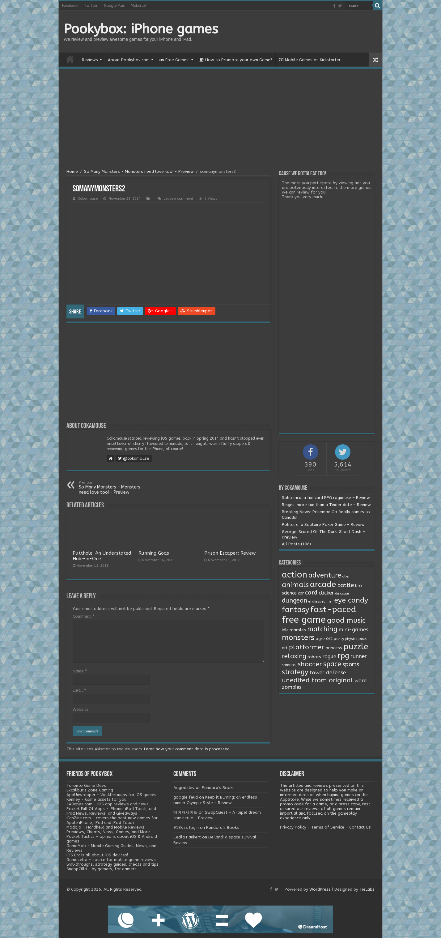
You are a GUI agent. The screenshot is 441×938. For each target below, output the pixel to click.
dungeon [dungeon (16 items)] (294, 600)
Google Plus (114, 5)
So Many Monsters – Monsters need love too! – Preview (110, 487)
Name (80, 671)
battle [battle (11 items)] (345, 585)
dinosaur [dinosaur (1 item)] (342, 593)
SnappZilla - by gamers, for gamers (101, 869)
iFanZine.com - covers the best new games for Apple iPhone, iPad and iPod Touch (112, 820)
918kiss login (186, 827)
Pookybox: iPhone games (141, 29)
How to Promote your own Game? (235, 60)
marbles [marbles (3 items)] (298, 630)
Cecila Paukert (187, 837)
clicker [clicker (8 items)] (326, 593)
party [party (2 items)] (339, 639)
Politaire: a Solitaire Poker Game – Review (323, 524)
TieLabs (367, 889)
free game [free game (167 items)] (304, 619)
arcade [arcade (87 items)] (323, 584)
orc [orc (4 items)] (329, 638)
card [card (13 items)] (311, 592)
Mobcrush (139, 5)
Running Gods (153, 553)
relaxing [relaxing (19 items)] (294, 656)
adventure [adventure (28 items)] (324, 575)
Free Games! (174, 60)
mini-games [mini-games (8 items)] (353, 629)
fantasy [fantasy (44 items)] (295, 609)
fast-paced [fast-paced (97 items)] (333, 609)
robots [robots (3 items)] (314, 656)
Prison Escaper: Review (230, 553)
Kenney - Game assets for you (96, 799)
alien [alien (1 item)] (346, 576)
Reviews (90, 60)
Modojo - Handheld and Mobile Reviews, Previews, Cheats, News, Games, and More (108, 829)
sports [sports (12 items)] (350, 664)
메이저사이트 (185, 812)
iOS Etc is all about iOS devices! (97, 855)
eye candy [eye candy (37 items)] (351, 600)
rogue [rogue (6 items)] (329, 656)
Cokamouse (88, 199)
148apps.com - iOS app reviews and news (107, 804)
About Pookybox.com (129, 60)
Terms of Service (327, 827)
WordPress (320, 889)
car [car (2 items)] (301, 593)
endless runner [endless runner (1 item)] (320, 601)
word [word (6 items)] (360, 681)
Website (81, 709)
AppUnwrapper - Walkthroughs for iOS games (111, 794)
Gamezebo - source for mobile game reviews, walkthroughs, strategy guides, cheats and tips (112, 862)
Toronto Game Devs (86, 785)
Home (70, 59)
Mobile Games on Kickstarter (310, 60)
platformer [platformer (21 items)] (306, 647)
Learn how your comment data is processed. (187, 749)
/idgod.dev (183, 787)
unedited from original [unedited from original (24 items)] (317, 680)
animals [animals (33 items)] (295, 585)
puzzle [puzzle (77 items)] (355, 646)
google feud (185, 797)
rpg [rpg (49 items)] (343, 655)
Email (79, 690)
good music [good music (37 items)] (346, 620)
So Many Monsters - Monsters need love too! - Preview (139, 171)
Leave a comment (178, 199)
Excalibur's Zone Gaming (89, 790)
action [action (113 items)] (294, 575)
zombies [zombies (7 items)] (292, 687)
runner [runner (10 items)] (358, 656)
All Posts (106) (296, 544)
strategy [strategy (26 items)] (295, 672)
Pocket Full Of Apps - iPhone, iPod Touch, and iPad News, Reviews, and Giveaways (111, 811)
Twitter (91, 5)
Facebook (70, 5)
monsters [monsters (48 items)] (298, 637)
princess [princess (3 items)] (333, 648)
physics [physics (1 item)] (351, 639)
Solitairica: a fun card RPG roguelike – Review (326, 497)
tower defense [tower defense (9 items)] (327, 672)
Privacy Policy (293, 827)
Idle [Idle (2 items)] (285, 630)
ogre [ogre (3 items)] (320, 638)
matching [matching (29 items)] (322, 629)
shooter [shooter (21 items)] (310, 664)
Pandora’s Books (218, 787)
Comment (83, 616)
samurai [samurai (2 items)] (289, 665)
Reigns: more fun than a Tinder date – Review (326, 504)
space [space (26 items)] (332, 664)
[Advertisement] (220, 119)
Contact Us (360, 827)
